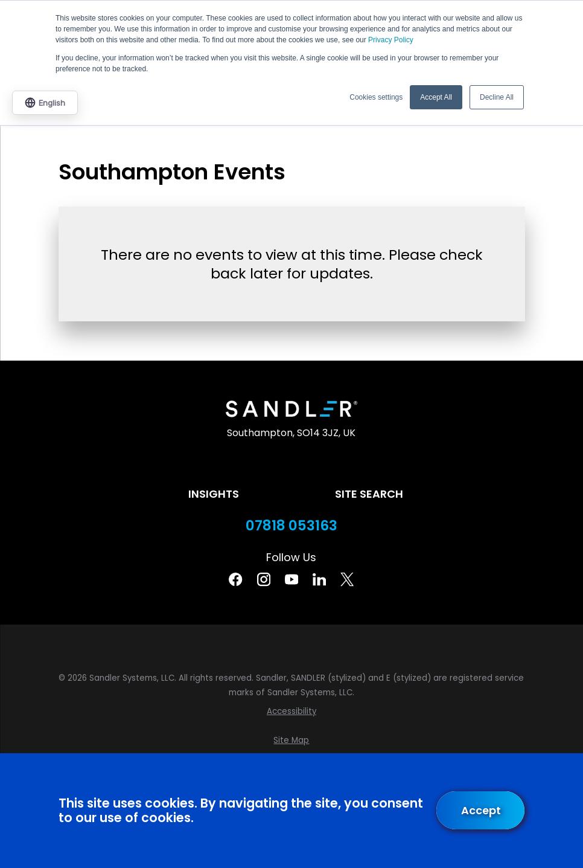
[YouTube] (291, 579)
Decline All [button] (497, 97)
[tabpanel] (291, 259)
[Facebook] (235, 579)
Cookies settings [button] (376, 97)
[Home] (291, 409)
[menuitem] (292, 711)
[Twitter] (347, 579)
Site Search (369, 493)
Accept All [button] (436, 97)
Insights (213, 493)
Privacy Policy (390, 40)
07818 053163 (291, 526)
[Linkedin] (319, 579)
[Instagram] (263, 579)
